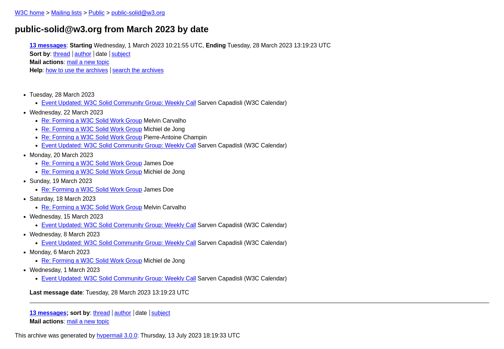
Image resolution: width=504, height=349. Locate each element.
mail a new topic (88, 62)
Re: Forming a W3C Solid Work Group (91, 120)
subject (120, 54)
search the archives (138, 70)
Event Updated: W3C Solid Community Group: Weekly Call (118, 103)
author (82, 54)
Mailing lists (66, 13)
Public (96, 13)
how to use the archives (77, 70)
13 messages (48, 45)
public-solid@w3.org (138, 13)
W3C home (29, 13)
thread (61, 54)
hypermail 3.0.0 (117, 335)
